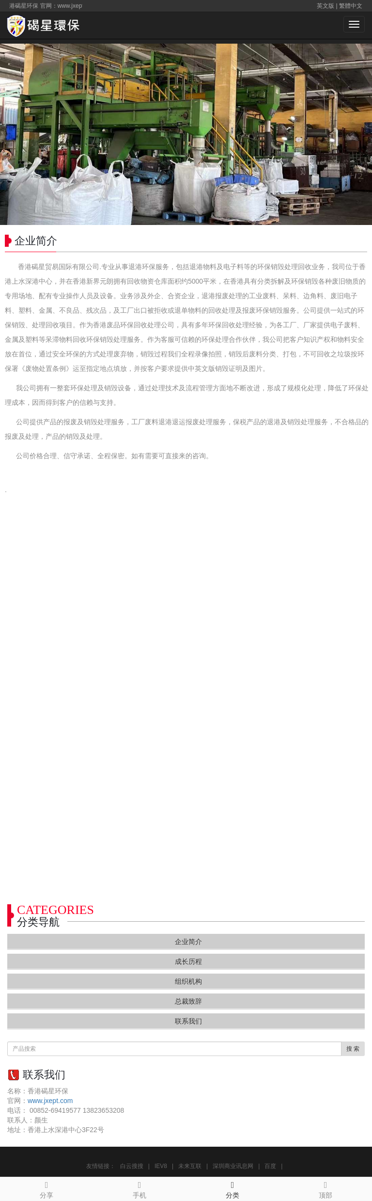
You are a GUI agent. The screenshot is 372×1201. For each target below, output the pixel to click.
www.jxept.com (50, 1101)
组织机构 (188, 981)
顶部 (325, 1188)
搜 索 (352, 1048)
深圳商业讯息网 (233, 1166)
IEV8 (161, 1166)
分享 (46, 1188)
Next (359, 134)
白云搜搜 (131, 1166)
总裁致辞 (188, 1001)
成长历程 (188, 961)
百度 (270, 1166)
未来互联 (190, 1166)
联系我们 (188, 1021)
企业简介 (188, 941)
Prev (12, 134)
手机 (139, 1188)
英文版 (325, 5)
